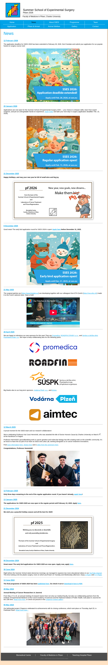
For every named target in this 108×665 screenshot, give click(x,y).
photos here (28, 445)
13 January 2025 (10, 500)
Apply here (56, 229)
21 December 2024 (11, 508)
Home (12, 22)
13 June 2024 (9, 580)
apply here (78, 494)
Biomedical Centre (23, 655)
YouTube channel (95, 573)
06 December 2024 (11, 561)
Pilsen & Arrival (34, 26)
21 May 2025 (9, 290)
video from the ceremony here (47, 445)
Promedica (56, 335)
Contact (95, 26)
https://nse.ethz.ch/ (90, 293)
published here (43, 584)
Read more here (19, 599)
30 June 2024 (9, 569)
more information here (15, 445)
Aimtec (54, 390)
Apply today (49, 112)
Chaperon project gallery (54, 599)
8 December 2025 (11, 226)
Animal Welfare (54, 26)
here (79, 503)
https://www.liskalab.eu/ (30, 293)
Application (11, 26)
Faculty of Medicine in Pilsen (51, 655)
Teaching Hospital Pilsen (82, 655)
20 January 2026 (10, 106)
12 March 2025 (10, 427)
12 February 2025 (11, 491)
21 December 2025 (11, 174)
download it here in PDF (73, 584)
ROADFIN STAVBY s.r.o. (69, 335)
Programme (74, 22)
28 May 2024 (9, 589)
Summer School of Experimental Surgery (48, 9)
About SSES (54, 22)
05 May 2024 (9, 605)
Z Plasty (88, 575)
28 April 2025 (9, 332)
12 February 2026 (11, 41)
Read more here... (22, 610)
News (33, 22)
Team (95, 22)
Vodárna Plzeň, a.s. (41, 390)
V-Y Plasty (98, 575)
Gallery (74, 26)
